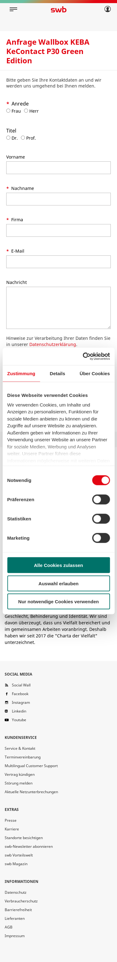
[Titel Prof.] (23, 138)
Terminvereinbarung (23, 757)
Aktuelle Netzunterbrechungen (31, 791)
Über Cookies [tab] (95, 373)
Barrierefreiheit (18, 909)
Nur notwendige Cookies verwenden (58, 601)
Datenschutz (16, 892)
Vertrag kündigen (20, 774)
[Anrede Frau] (8, 111)
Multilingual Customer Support (31, 765)
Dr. (12, 138)
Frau (13, 111)
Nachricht (16, 282)
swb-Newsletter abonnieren (29, 846)
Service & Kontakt (20, 748)
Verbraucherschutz (21, 901)
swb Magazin (16, 863)
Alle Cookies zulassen (58, 565)
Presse (11, 820)
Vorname (15, 157)
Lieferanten (15, 918)
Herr (31, 111)
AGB (8, 927)
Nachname (22, 188)
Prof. (28, 138)
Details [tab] (57, 373)
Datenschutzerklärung (52, 344)
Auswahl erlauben (58, 583)
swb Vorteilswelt (19, 855)
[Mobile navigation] (13, 9)
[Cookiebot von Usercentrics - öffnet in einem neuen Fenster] (83, 357)
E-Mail (17, 251)
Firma (16, 220)
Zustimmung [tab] (21, 373)
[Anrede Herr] (26, 111)
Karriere (12, 829)
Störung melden (18, 783)
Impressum (15, 935)
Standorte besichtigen (24, 837)
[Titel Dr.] (8, 138)
